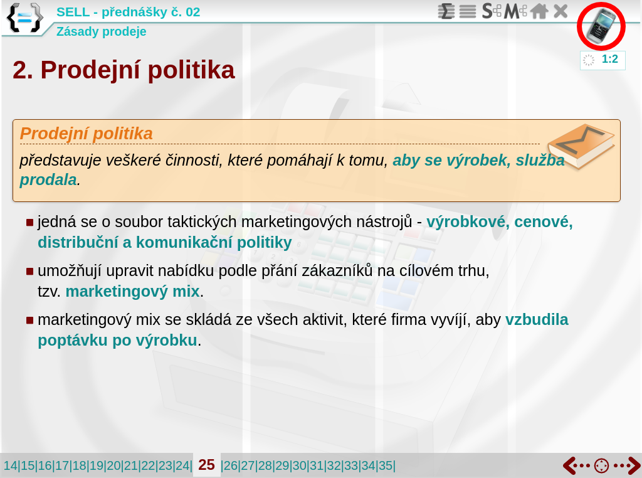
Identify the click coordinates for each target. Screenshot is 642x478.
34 (368, 465)
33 (351, 465)
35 (385, 465)
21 (131, 465)
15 (27, 465)
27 (248, 465)
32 (334, 465)
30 (300, 465)
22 (148, 465)
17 (62, 465)
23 (165, 465)
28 (265, 465)
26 (231, 465)
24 (182, 465)
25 (206, 464)
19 (96, 465)
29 (282, 465)
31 (317, 465)
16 (44, 465)
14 (11, 465)
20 (113, 465)
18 (79, 465)
